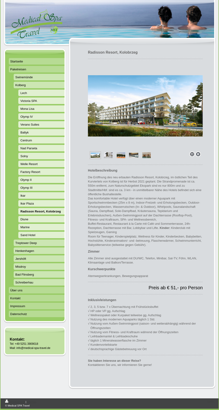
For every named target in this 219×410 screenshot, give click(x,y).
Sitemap (31, 401)
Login (211, 401)
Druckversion (15, 401)
